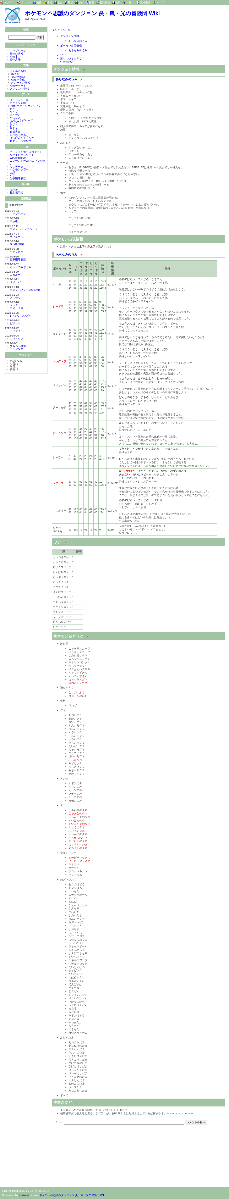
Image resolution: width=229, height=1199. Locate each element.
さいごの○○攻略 (19, 88)
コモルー (15, 275)
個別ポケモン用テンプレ (26, 106)
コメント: (58, 1122)
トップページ (18, 51)
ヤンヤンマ (16, 349)
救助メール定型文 (20, 141)
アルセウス (16, 298)
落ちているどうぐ (71, 58)
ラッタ (14, 305)
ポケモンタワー (19, 169)
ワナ (63, 55)
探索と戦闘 (18, 77)
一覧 (128, 2)
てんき (14, 129)
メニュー (26, 2)
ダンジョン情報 (69, 36)
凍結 (49, 2)
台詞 (12, 172)
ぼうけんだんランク (22, 138)
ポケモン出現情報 (71, 45)
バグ (12, 175)
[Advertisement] (87, 1154)
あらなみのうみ (78, 40)
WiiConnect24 (18, 158)
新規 (118, 2)
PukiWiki (24, 1195)
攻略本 (14, 57)
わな (12, 126)
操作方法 (15, 59)
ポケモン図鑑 (18, 103)
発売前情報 (16, 54)
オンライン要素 (20, 83)
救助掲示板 (16, 193)
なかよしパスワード (22, 155)
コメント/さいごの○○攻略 (25, 290)
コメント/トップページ (24, 229)
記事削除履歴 (18, 178)
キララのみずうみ (20, 267)
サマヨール (16, 237)
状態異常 (15, 132)
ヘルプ (160, 2)
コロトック (16, 338)
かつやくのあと (19, 135)
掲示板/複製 (17, 244)
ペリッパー (16, 282)
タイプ (14, 112)
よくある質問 (18, 71)
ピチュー (15, 323)
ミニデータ (16, 166)
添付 (81, 2)
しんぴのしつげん (20, 316)
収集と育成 (18, 80)
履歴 (70, 2)
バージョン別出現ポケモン (26, 152)
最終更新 (145, 2)
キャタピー (16, 252)
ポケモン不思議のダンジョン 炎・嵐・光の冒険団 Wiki (92, 13)
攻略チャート (18, 86)
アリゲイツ (16, 331)
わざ (12, 109)
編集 (39, 2)
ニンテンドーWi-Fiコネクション (28, 163)
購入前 (15, 74)
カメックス (16, 308)
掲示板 (14, 190)
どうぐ (14, 123)
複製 (91, 2)
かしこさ (15, 118)
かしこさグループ (22, 120)
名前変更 (104, 2)
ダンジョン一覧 (19, 100)
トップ (8, 2)
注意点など (67, 61)
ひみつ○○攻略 (18, 346)
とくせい (15, 115)
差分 (60, 2)
